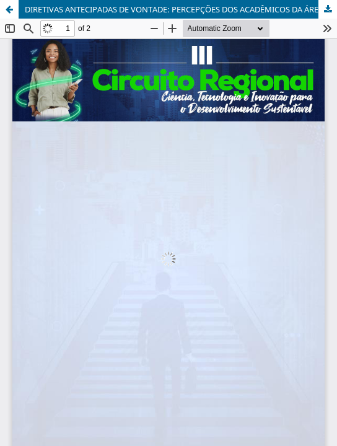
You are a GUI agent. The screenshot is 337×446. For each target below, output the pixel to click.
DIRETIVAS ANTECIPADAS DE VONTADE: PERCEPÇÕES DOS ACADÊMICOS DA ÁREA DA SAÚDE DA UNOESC (181, 9)
